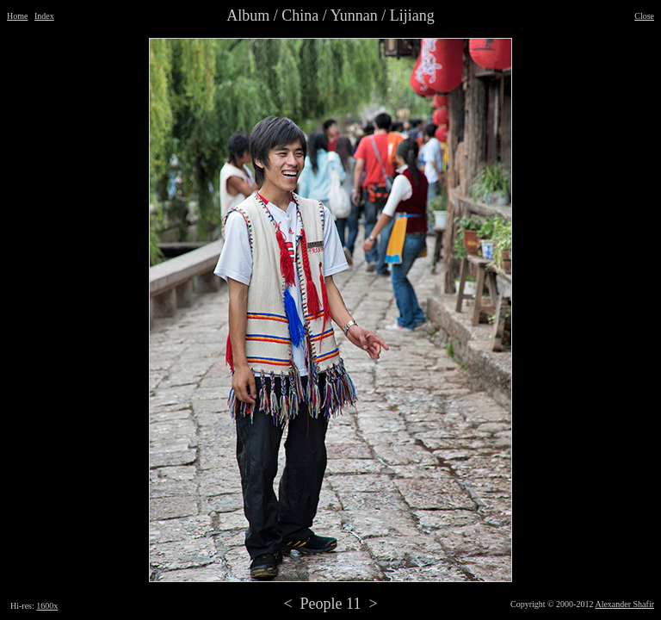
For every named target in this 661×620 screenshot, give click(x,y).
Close (644, 16)
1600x (47, 606)
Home (17, 16)
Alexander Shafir (624, 604)
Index (44, 16)
